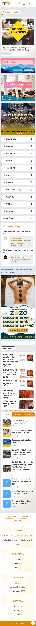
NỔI (29, 414)
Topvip (13, 257)
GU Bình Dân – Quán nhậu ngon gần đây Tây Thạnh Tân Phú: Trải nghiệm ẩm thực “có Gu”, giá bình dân (22, 467)
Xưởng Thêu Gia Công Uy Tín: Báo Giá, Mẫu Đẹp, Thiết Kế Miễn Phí (22, 452)
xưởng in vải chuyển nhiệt (23, 269)
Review (15, 436)
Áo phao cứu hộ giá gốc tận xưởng (10, 383)
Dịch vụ (6, 53)
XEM (18, 414)
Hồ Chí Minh (18, 106)
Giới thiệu (18, 568)
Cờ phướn (12, 272)
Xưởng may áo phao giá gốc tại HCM (10, 403)
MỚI (6, 414)
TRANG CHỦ (11, 516)
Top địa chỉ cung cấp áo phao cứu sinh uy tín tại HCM (21, 481)
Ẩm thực (15, 475)
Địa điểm (18, 615)
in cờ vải (4, 272)
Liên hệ (18, 563)
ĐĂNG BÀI (17, 520)
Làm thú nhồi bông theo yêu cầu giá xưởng (18, 116)
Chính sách (18, 559)
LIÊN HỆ (25, 516)
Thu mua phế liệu (7, 269)
